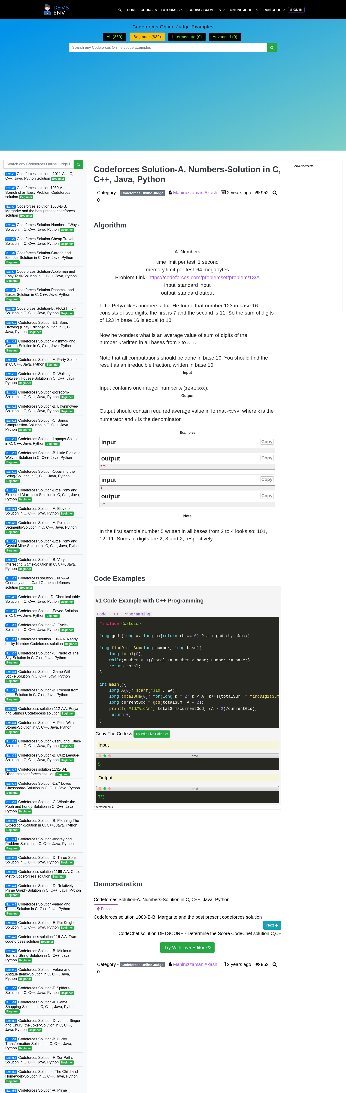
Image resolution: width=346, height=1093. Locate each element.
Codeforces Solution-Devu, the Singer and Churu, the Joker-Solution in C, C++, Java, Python (42, 1025)
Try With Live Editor (152, 734)
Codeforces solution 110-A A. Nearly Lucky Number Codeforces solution (41, 641)
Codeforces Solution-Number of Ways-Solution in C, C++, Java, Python (42, 227)
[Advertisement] (173, 95)
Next (272, 925)
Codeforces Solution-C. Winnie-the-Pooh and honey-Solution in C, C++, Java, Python (40, 806)
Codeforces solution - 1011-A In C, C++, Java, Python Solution (39, 176)
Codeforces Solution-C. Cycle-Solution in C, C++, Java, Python (39, 627)
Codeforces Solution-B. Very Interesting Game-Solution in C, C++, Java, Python (40, 564)
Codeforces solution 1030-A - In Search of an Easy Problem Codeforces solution (37, 192)
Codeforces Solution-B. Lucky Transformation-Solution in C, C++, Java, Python (38, 1044)
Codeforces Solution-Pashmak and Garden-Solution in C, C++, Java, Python (40, 346)
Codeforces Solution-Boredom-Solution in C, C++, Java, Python (39, 394)
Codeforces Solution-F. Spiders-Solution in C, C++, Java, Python (39, 990)
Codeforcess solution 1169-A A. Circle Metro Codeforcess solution (42, 874)
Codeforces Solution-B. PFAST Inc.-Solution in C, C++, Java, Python (40, 310)
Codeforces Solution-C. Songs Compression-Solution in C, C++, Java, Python (37, 425)
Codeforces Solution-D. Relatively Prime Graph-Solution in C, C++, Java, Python (43, 890)
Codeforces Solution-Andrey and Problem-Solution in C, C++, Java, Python (39, 844)
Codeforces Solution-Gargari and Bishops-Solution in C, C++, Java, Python (39, 257)
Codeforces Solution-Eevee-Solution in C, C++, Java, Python (41, 613)
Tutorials (170, 10)
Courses (149, 10)
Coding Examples (204, 10)
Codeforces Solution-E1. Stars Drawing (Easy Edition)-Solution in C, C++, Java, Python (40, 327)
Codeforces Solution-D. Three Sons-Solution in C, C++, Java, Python (41, 860)
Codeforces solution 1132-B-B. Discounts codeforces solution (37, 771)
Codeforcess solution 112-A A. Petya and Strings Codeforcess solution (41, 711)
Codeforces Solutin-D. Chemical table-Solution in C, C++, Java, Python (43, 599)
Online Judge (242, 10)
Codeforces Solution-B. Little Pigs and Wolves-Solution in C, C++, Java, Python (43, 457)
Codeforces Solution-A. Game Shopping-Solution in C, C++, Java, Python (40, 1007)
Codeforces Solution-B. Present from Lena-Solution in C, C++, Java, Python (42, 695)
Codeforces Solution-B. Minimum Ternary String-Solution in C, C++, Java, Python (38, 955)
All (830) (115, 37)
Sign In (296, 10)
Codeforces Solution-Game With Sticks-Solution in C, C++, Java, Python (38, 676)
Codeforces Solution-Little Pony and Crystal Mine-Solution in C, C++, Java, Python (42, 546)
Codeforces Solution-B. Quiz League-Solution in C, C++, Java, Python (42, 757)
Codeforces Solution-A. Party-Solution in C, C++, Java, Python (43, 362)
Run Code (272, 10)
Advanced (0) (225, 37)
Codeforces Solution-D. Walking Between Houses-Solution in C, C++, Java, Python (40, 378)
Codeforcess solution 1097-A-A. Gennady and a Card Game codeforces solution (37, 583)
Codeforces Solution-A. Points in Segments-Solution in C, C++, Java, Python (41, 527)
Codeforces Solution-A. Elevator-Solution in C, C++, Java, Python (39, 511)
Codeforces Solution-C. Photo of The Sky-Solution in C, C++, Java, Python (42, 658)
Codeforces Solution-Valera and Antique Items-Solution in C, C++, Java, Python (37, 974)
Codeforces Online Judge (142, 193)
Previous (106, 908)
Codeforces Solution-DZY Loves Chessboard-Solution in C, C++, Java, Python (42, 788)
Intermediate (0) (187, 37)
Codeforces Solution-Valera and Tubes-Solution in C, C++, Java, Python (37, 909)
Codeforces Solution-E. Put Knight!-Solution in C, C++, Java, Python (41, 925)
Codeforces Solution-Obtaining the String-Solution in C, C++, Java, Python (40, 476)
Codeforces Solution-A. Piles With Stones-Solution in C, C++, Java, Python (39, 727)
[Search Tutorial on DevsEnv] (120, 10)
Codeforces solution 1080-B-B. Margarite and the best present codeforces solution (40, 211)
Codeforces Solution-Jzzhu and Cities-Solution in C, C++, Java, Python (43, 743)
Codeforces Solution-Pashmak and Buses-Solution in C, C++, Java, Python (39, 294)
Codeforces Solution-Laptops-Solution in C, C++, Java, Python (43, 441)
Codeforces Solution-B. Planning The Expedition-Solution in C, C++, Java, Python (42, 825)
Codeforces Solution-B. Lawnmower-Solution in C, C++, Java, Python (42, 408)
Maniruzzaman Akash (196, 192)
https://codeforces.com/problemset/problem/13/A (204, 277)
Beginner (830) (147, 37)
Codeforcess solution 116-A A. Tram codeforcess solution (41, 939)
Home (132, 10)
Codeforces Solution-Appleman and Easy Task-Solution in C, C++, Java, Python (41, 276)
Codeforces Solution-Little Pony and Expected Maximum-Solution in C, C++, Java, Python (42, 495)
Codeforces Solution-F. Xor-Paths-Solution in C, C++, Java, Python (39, 1060)
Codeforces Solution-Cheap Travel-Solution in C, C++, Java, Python (39, 241)
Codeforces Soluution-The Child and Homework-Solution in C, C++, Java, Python (41, 1076)
